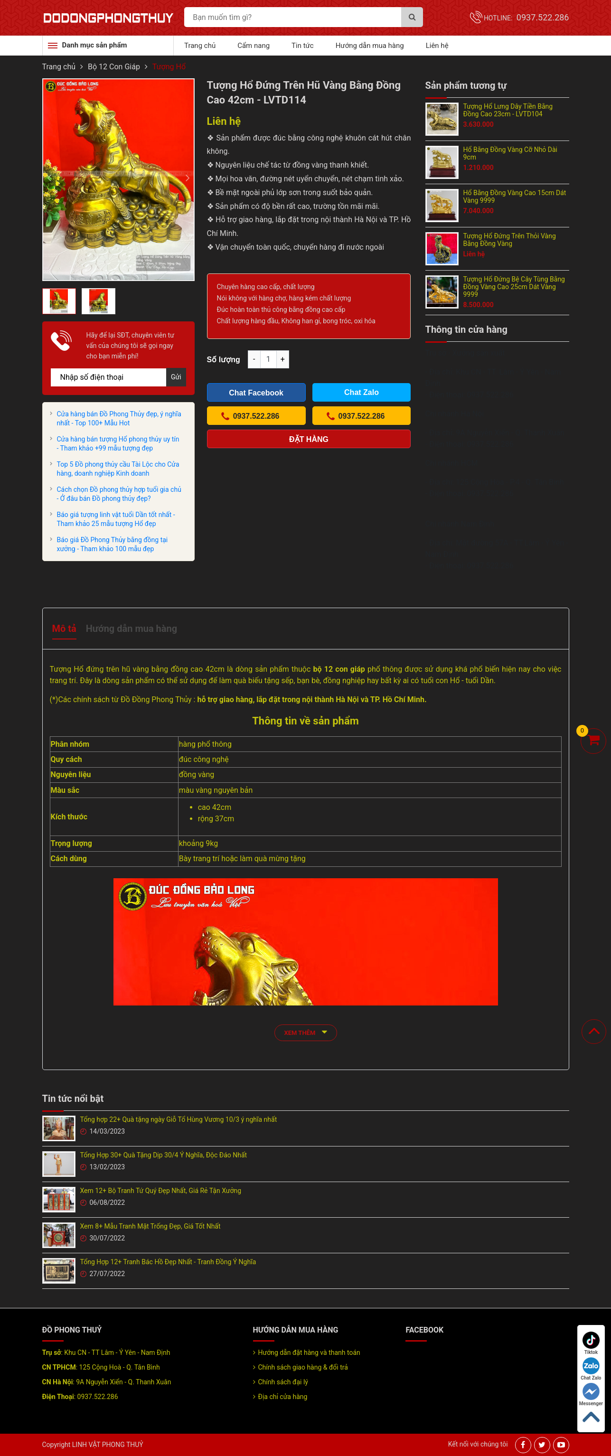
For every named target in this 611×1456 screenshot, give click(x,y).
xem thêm (305, 1031)
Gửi (176, 377)
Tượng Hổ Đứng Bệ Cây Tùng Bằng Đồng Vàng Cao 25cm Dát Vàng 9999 (514, 286)
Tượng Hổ (169, 66)
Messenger (591, 1394)
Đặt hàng (309, 439)
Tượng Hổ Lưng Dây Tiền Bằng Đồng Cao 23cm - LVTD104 (508, 110)
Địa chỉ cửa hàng (283, 1396)
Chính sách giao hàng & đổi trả (303, 1367)
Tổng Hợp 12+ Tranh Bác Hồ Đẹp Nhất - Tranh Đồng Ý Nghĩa (168, 1262)
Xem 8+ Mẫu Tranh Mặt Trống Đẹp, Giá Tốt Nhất (150, 1226)
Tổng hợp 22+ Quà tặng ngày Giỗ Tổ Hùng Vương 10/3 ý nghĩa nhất (178, 1119)
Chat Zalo (591, 1369)
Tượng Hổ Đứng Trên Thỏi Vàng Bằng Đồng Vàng (509, 239)
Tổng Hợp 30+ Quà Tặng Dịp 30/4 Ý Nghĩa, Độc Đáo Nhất (163, 1155)
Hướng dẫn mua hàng (370, 45)
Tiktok (591, 1343)
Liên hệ (437, 45)
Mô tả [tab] (64, 628)
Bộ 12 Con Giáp (114, 66)
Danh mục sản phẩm (94, 45)
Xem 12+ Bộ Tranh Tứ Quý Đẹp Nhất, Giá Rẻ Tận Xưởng (161, 1190)
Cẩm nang (253, 45)
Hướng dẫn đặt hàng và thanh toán (309, 1352)
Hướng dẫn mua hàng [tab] (131, 628)
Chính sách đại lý (283, 1382)
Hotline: (526, 18)
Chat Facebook (256, 393)
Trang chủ (200, 45)
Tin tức (302, 45)
